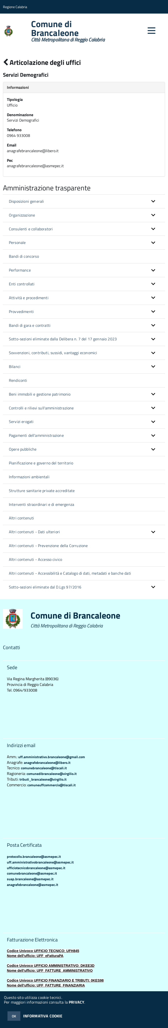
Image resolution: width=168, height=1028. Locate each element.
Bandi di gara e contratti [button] (29, 325)
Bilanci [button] (14, 366)
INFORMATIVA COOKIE (43, 1016)
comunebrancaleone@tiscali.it (44, 768)
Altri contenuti (21, 518)
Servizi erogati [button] (21, 421)
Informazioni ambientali (29, 477)
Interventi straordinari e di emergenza (41, 504)
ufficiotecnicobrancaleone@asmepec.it (36, 867)
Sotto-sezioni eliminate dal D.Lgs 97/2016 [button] (45, 587)
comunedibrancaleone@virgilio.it (52, 773)
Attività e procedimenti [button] (29, 298)
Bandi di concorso (24, 256)
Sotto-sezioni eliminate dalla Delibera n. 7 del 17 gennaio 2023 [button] (63, 339)
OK (14, 1016)
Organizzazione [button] (22, 215)
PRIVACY (76, 1002)
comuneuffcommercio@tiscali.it (51, 785)
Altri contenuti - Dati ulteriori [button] (34, 532)
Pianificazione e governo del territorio (41, 463)
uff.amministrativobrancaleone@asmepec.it (40, 862)
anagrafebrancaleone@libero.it (47, 762)
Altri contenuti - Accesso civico (35, 559)
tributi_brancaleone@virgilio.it (43, 779)
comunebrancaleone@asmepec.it (32, 873)
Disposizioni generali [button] (26, 201)
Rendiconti (18, 380)
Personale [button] (17, 242)
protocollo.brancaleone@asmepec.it (34, 856)
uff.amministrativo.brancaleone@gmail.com (51, 756)
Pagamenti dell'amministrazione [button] (36, 435)
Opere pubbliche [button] (22, 449)
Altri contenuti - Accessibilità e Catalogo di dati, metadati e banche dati (70, 573)
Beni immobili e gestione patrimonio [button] (40, 394)
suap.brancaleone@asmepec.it (30, 878)
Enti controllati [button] (22, 284)
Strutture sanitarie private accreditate (42, 491)
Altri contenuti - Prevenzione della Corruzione (48, 546)
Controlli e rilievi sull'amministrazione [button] (41, 408)
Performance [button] (20, 270)
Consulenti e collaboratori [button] (31, 229)
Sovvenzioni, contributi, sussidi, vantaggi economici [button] (53, 353)
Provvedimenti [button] (21, 311)
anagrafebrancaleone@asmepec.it (32, 884)
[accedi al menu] (151, 31)
